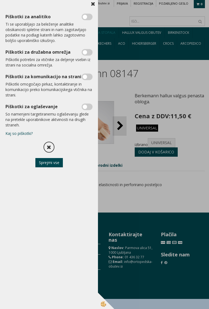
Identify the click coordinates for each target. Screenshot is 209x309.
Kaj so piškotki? (19, 133)
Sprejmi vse (49, 162)
